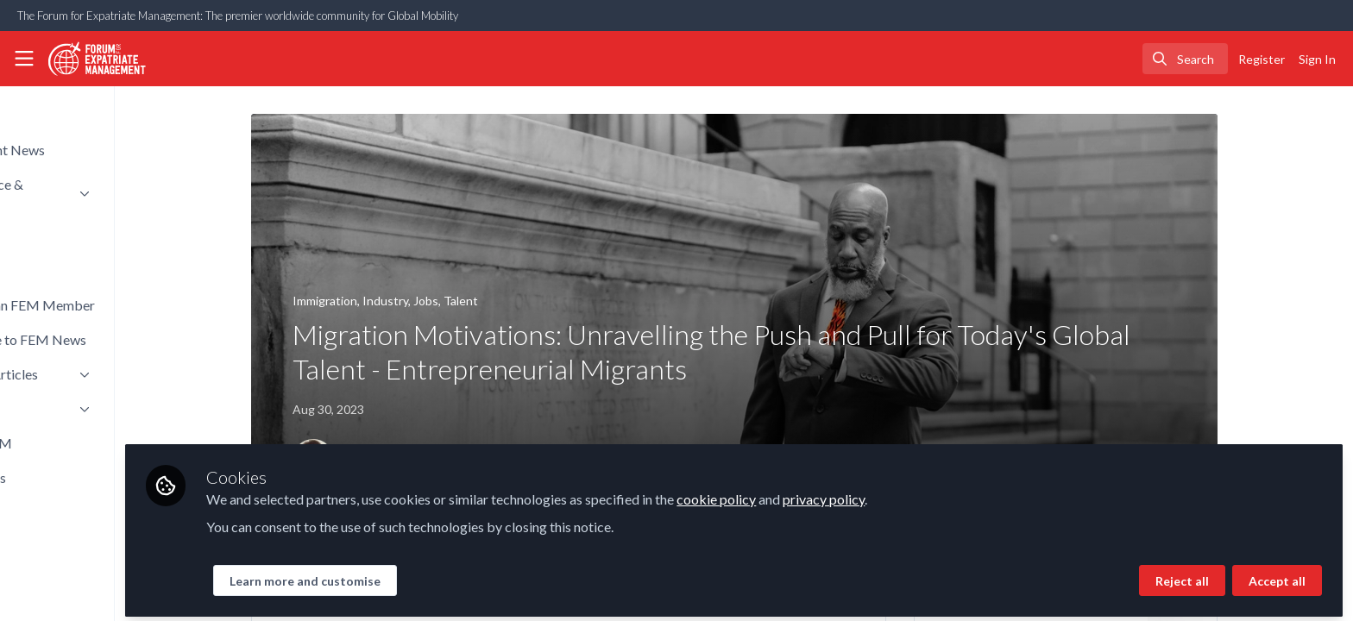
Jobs (478, 300)
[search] (1185, 58)
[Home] (91, 58)
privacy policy (930, 493)
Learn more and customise (411, 575)
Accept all (1277, 575)
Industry (438, 300)
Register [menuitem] (1261, 59)
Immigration (377, 300)
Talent (513, 300)
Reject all (1182, 575)
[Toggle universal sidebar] (24, 58)
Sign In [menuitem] (1317, 59)
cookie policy (822, 493)
